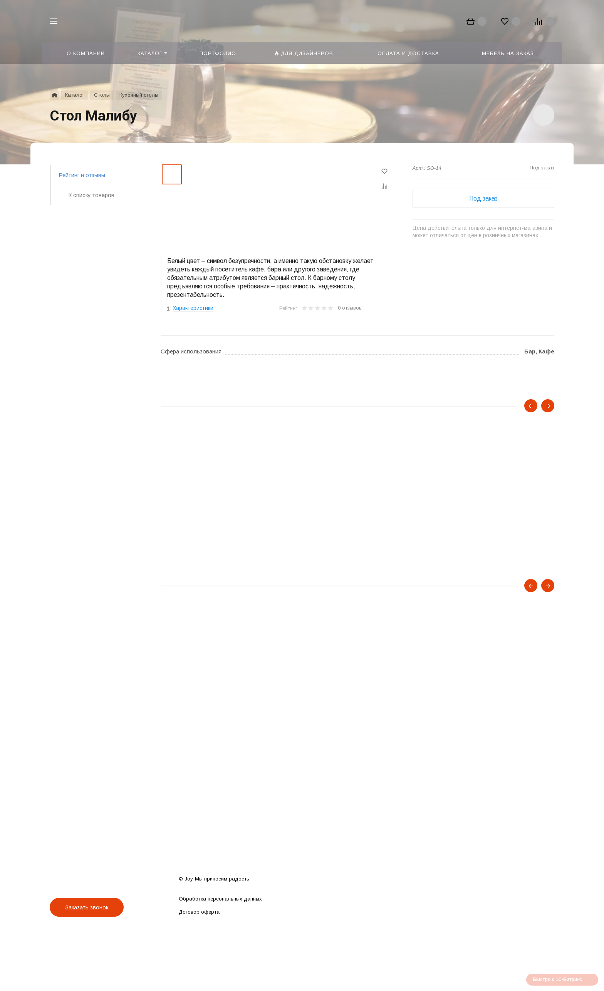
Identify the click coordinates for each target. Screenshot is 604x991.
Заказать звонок (86, 907)
